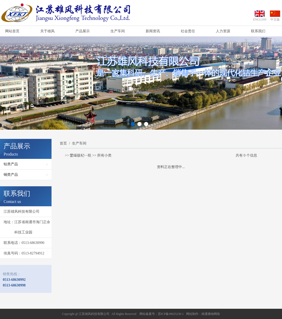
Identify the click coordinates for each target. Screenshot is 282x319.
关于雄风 (47, 31)
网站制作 (192, 314)
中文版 (275, 19)
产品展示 (82, 31)
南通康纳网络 (211, 314)
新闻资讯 (153, 31)
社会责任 (188, 31)
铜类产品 (11, 175)
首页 (63, 143)
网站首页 (12, 31)
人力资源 (223, 31)
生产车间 (117, 31)
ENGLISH (259, 19)
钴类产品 (11, 164)
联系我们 (258, 31)
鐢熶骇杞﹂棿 (80, 155)
